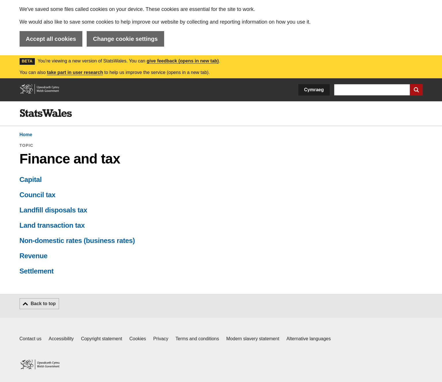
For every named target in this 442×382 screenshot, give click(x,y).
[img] (46, 113)
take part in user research (75, 72)
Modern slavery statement (252, 338)
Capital (31, 179)
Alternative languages (309, 338)
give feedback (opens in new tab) (183, 60)
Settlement (37, 271)
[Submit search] (416, 90)
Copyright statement (101, 338)
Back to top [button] (43, 303)
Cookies (137, 338)
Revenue (34, 256)
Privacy (160, 338)
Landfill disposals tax (53, 210)
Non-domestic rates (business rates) (77, 240)
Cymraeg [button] (314, 89)
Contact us (30, 338)
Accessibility (61, 338)
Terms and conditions (197, 338)
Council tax (38, 195)
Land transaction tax (52, 225)
